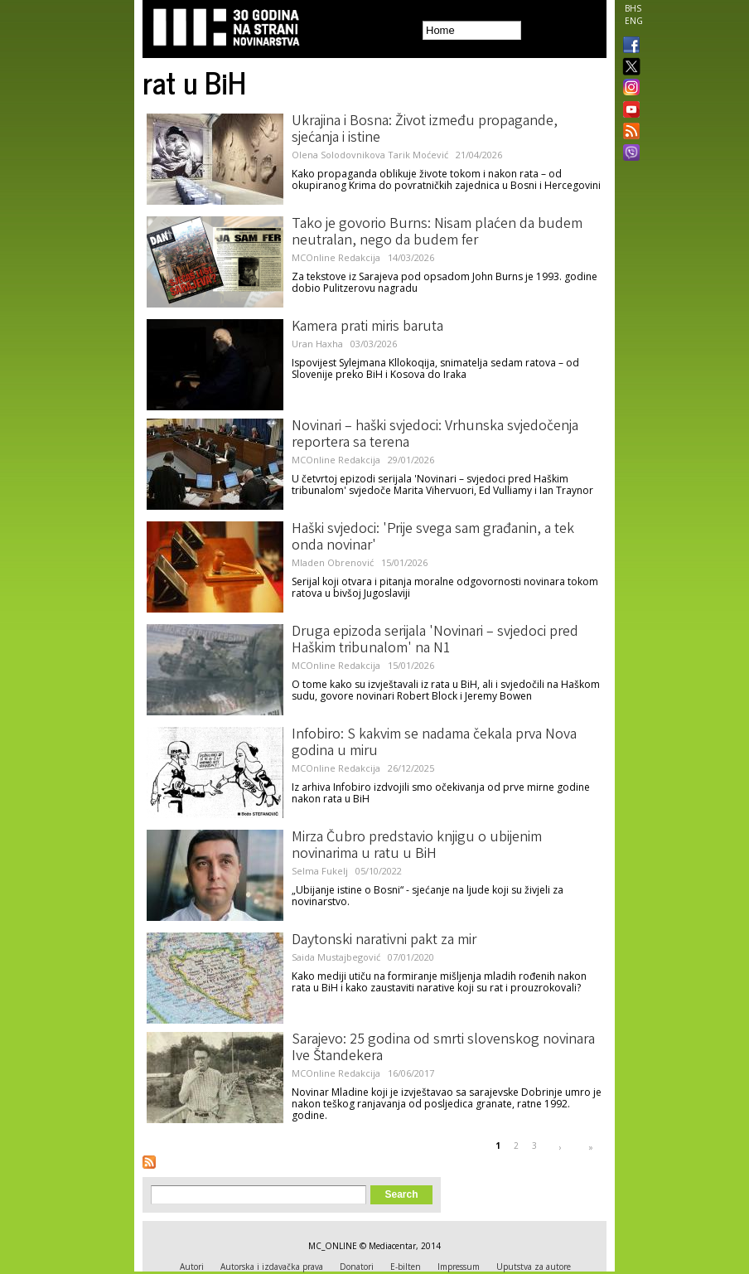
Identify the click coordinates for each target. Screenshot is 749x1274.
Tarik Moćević (418, 154)
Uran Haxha (317, 343)
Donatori (357, 1266)
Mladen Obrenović (333, 562)
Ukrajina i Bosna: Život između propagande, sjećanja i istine (425, 130)
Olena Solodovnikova (338, 154)
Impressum (458, 1266)
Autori (192, 1266)
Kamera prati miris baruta (367, 327)
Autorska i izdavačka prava (271, 1266)
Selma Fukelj (320, 871)
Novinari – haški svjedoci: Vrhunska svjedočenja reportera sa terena (435, 435)
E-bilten (405, 1266)
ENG (634, 21)
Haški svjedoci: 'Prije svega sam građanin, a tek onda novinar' (433, 538)
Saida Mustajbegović (336, 957)
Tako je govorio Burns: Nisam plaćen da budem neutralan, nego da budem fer (437, 233)
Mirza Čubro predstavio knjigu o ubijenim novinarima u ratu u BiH (417, 846)
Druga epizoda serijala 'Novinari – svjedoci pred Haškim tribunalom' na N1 (435, 641)
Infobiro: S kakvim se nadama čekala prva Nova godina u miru (434, 743)
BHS (633, 8)
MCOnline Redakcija (336, 257)
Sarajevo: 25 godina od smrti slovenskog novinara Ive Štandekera (443, 1048)
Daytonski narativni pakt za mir (384, 941)
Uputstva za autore (533, 1266)
